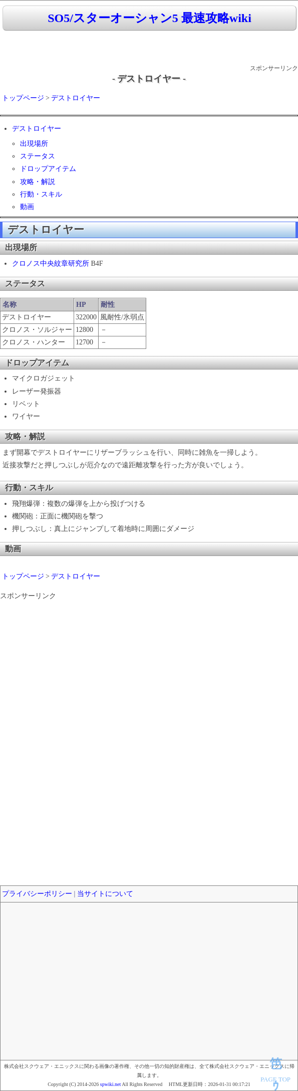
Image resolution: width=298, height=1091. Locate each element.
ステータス (37, 156)
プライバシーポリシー (37, 893)
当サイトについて (105, 893)
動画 (27, 207)
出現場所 (34, 143)
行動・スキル (41, 194)
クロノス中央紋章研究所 (50, 263)
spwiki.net (110, 1084)
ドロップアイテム (48, 168)
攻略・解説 (37, 182)
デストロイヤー (75, 98)
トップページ (23, 98)
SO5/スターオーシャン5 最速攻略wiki (149, 18)
